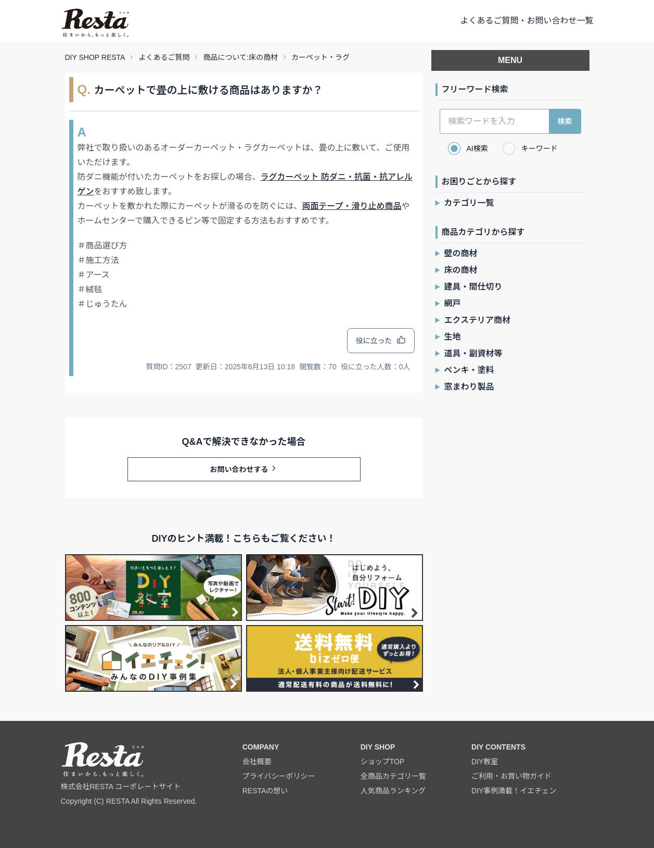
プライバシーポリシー (278, 776)
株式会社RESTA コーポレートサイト (121, 786)
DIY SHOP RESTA (95, 57)
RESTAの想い (265, 791)
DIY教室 (484, 761)
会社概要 (257, 761)
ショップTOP (383, 761)
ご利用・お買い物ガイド (511, 776)
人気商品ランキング (393, 791)
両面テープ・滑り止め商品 (352, 206)
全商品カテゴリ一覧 (393, 776)
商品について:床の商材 (240, 57)
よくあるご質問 (163, 57)
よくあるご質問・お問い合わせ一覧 (526, 20)
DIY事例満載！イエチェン (513, 791)
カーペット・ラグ (320, 57)
